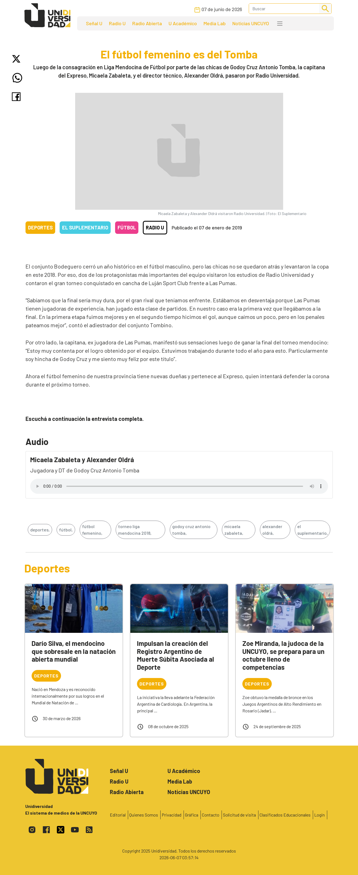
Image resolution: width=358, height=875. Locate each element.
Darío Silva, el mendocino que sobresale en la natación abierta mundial (74, 651)
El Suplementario (85, 227)
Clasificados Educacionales (285, 814)
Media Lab (215, 23)
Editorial (118, 814)
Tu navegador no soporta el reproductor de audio (179, 486)
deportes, (40, 529)
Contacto (210, 814)
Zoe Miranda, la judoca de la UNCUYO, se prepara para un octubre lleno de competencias (283, 655)
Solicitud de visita (239, 814)
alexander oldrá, (272, 530)
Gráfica (191, 814)
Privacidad (171, 814)
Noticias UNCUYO (250, 23)
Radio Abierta (147, 23)
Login (319, 814)
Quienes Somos (143, 814)
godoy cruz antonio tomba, (191, 530)
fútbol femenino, (92, 530)
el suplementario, (312, 530)
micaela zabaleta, (233, 530)
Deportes (40, 227)
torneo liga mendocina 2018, (134, 530)
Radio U (117, 23)
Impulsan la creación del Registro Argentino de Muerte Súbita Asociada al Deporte (175, 655)
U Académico (183, 23)
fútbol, (66, 529)
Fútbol (127, 227)
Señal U (94, 23)
